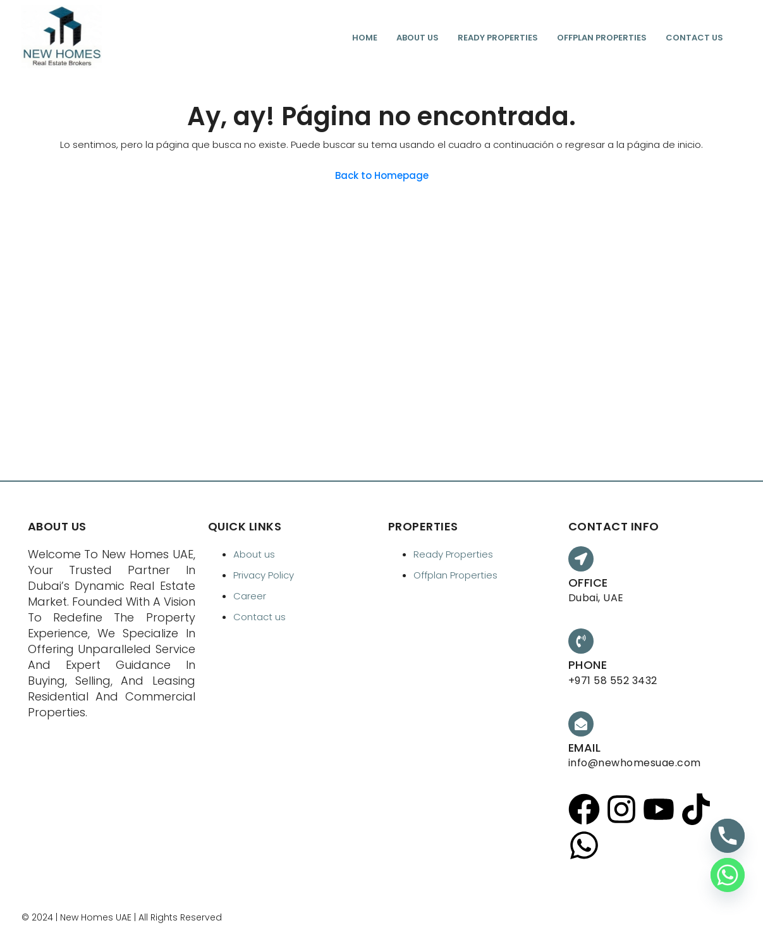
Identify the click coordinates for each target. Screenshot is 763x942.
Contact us (694, 38)
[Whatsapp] (728, 875)
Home (364, 38)
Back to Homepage (382, 175)
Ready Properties (498, 38)
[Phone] (728, 836)
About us (417, 38)
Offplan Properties (602, 38)
